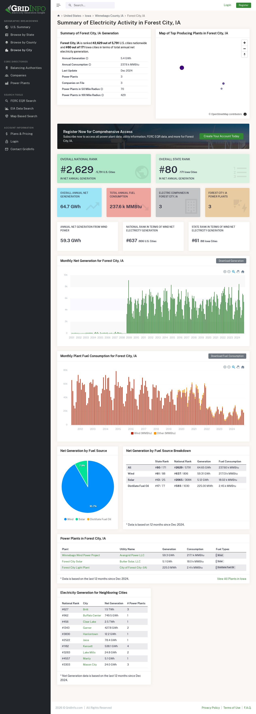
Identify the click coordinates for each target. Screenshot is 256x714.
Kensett (88, 646)
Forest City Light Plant (76, 567)
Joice (86, 640)
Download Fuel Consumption (227, 356)
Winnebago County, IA (109, 15)
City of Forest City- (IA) (133, 567)
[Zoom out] (244, 49)
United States (72, 15)
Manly (87, 658)
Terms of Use (231, 707)
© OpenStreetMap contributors (225, 114)
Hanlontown (90, 634)
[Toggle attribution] (245, 114)
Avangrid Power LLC (132, 555)
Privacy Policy (211, 707)
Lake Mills (89, 652)
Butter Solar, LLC (130, 561)
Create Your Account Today (221, 136)
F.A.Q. (247, 707)
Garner (87, 627)
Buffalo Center (92, 615)
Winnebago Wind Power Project (81, 555)
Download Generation (231, 260)
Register (244, 5)
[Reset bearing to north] (244, 54)
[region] (25, 363)
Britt (85, 609)
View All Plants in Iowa (231, 578)
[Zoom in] (244, 43)
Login (227, 5)
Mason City (90, 664)
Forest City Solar (72, 561)
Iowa (88, 15)
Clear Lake (89, 621)
